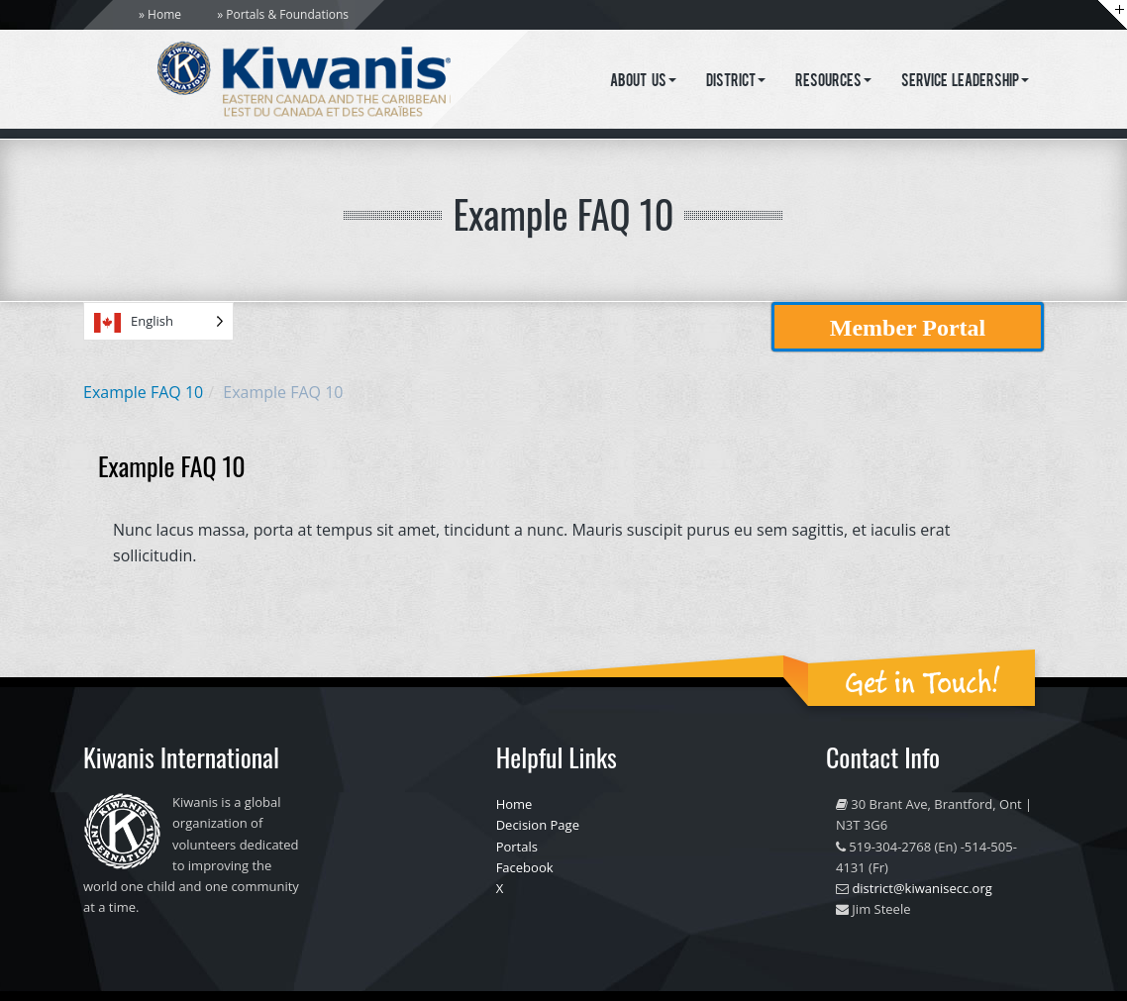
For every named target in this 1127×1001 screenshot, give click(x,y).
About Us (643, 82)
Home (164, 14)
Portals (517, 846)
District (736, 82)
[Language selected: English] (158, 321)
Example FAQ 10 (143, 392)
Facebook (525, 867)
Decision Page (537, 825)
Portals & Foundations (287, 14)
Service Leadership (965, 82)
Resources (833, 82)
